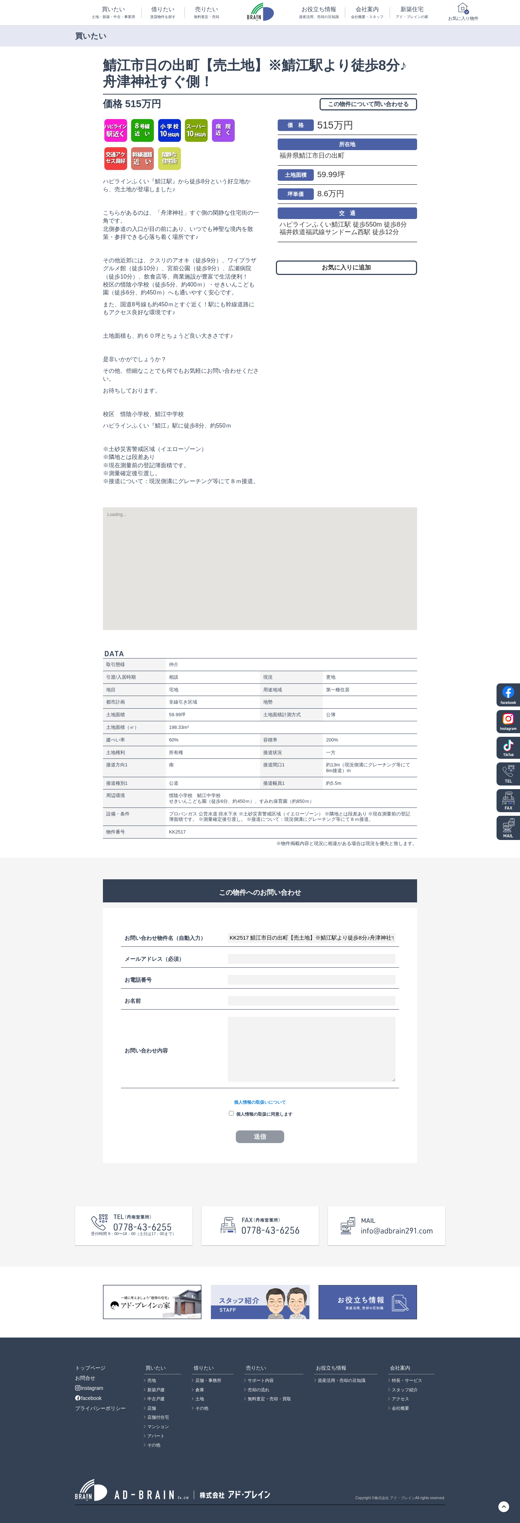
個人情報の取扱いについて (260, 1102)
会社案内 (367, 12)
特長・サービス (407, 1380)
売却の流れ (258, 1389)
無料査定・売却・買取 (269, 1398)
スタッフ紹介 (405, 1389)
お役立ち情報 (318, 12)
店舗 (151, 1408)
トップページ (90, 1368)
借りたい (163, 12)
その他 (153, 1445)
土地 (199, 1398)
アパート (156, 1436)
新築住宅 (412, 12)
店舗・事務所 (208, 1380)
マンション (158, 1426)
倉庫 (199, 1389)
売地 (151, 1380)
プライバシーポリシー (100, 1408)
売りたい (206, 12)
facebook (88, 1398)
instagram (89, 1388)
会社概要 (400, 1408)
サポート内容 (261, 1380)
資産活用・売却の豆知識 (341, 1380)
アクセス (400, 1398)
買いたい (113, 12)
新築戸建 (156, 1389)
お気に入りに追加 (346, 267)
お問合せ (85, 1378)
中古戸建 (156, 1398)
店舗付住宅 (158, 1417)
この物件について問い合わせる (368, 104)
